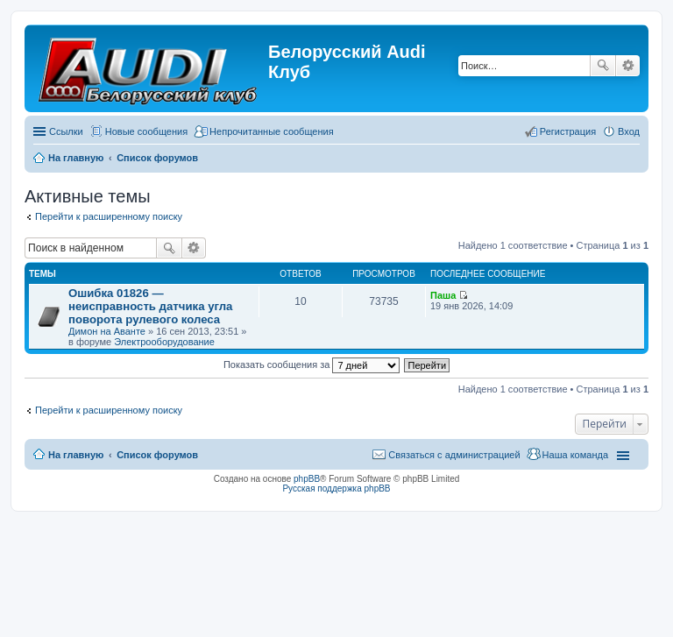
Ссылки (66, 131)
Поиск (603, 65)
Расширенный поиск (628, 65)
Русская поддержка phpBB (336, 488)
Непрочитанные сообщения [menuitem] (271, 131)
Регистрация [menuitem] (568, 131)
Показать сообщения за (311, 364)
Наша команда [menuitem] (575, 454)
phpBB (307, 479)
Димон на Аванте (106, 331)
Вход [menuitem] (629, 131)
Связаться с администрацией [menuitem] (454, 454)
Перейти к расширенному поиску (108, 216)
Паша (443, 295)
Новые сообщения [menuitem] (146, 131)
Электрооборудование (164, 341)
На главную (75, 454)
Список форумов (157, 454)
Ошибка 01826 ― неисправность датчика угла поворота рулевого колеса (150, 306)
